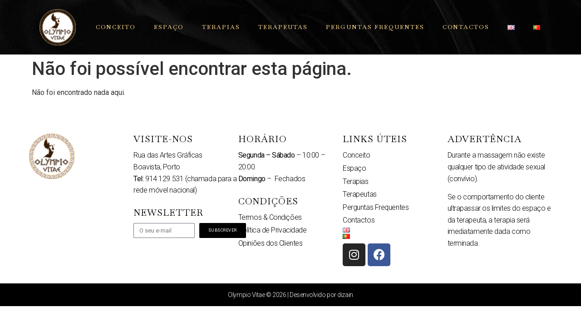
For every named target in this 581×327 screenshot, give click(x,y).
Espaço (169, 27)
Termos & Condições (270, 217)
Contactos (466, 27)
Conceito (116, 27)
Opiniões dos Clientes (270, 243)
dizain (345, 294)
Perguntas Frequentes (375, 27)
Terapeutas (283, 27)
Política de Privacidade (272, 230)
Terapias (221, 27)
